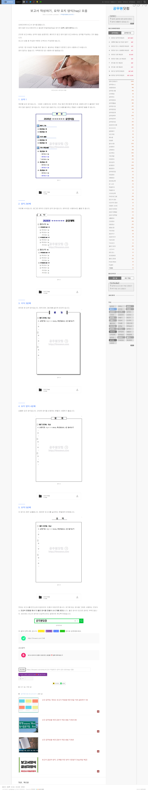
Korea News (121, 261)
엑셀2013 (121, 190)
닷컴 (121, 8)
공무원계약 (121, 118)
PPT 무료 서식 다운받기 (119, 289)
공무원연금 (121, 109)
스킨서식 (121, 249)
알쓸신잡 (121, 227)
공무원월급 (121, 103)
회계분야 (121, 165)
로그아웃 (18, 787)
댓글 (20, 782)
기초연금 (121, 340)
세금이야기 (121, 236)
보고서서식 (121, 128)
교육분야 (121, 149)
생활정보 (121, 218)
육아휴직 (129, 340)
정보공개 (121, 162)
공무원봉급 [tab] (114, 33)
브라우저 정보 (121, 202)
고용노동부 (113, 320)
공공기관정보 (121, 208)
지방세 (120, 320)
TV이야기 (121, 243)
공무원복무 (121, 115)
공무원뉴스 (121, 84)
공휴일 (120, 326)
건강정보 (121, 221)
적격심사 (129, 326)
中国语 (121, 267)
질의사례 (121, 143)
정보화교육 (121, 180)
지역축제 (121, 93)
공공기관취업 (121, 215)
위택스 (120, 306)
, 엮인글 (25, 782)
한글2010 (121, 187)
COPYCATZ (143, 789)
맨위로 (23, 787)
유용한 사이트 (121, 205)
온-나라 (121, 184)
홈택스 (129, 337)
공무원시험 (121, 90)
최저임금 (121, 334)
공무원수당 (125, 2)
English (121, 264)
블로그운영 (121, 258)
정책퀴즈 (121, 96)
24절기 (120, 318)
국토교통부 (121, 329)
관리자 (139, 2)
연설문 (121, 140)
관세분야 (121, 146)
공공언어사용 (121, 124)
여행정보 (121, 177)
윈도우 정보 (121, 199)
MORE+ (132, 23)
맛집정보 (121, 174)
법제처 (129, 306)
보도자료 (121, 134)
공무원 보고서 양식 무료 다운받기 (122, 286)
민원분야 (121, 159)
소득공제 (112, 334)
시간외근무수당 (130, 315)
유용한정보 (121, 87)
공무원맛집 (121, 171)
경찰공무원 (130, 332)
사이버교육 (121, 193)
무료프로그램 (121, 196)
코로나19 (129, 323)
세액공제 (121, 332)
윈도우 (129, 318)
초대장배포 (121, 255)
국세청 (129, 309)
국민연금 (121, 230)
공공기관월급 (121, 211)
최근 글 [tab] (115, 278)
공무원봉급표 (132, 2)
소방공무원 (113, 343)
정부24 (120, 337)
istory (33, 789)
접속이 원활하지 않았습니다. (120, 22)
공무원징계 (121, 112)
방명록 (8, 787)
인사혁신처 (130, 320)
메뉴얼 (121, 137)
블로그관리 (121, 246)
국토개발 (121, 156)
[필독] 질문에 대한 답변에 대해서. (122, 19)
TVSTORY (121, 239)
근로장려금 (113, 315)
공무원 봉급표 (113, 306)
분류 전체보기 (121, 81)
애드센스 (121, 252)
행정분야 (121, 168)
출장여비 (112, 323)
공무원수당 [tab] (127, 33)
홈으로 (4, 787)
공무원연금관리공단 (121, 309)
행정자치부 (113, 309)
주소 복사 (22, 669)
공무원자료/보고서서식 (66, 14)
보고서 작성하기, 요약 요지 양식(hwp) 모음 (58, 11)
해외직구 (121, 233)
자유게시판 (106, 2)
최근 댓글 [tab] (127, 278)
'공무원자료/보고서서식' (28, 694)
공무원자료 (121, 121)
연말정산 (120, 2)
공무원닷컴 (8, 2)
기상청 (120, 323)
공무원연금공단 (113, 318)
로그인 (13, 787)
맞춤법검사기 (113, 2)
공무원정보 (121, 100)
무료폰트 (129, 334)
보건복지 (121, 152)
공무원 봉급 (130, 329)
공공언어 (121, 315)
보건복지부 (121, 312)
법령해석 (121, 131)
